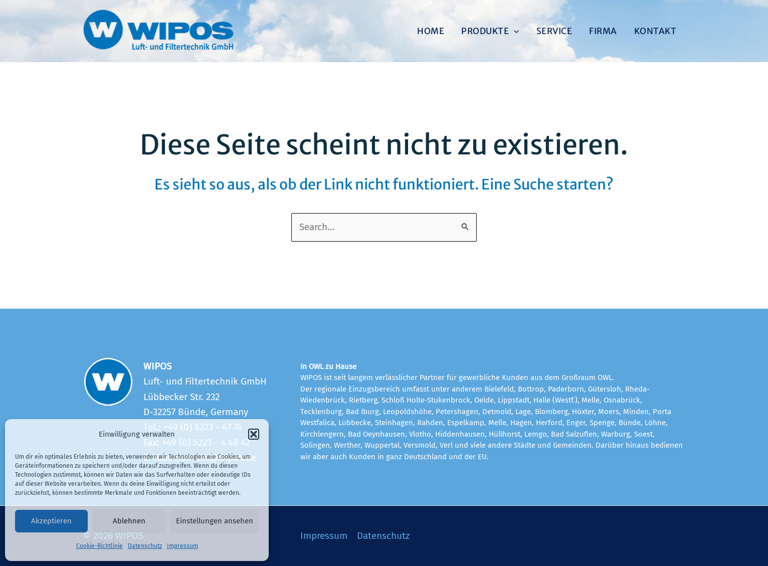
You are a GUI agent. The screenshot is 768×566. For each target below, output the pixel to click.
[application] (514, 31)
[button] (254, 434)
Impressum (182, 545)
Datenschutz (145, 545)
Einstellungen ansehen (214, 520)
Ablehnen (129, 520)
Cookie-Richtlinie (99, 545)
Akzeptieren (51, 520)
